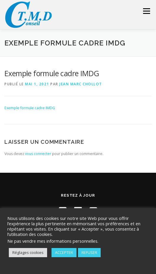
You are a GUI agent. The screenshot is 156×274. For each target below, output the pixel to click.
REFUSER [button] (89, 252)
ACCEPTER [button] (64, 252)
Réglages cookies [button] (28, 252)
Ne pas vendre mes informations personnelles (52, 241)
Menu (146, 11)
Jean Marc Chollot (80, 84)
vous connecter (38, 153)
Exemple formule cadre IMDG (29, 107)
